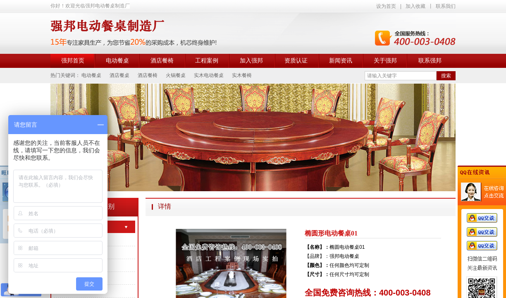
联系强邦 (430, 61)
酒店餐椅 (162, 61)
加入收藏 (415, 6)
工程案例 (206, 61)
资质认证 (296, 61)
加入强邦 (251, 61)
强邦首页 (72, 61)
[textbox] (401, 75)
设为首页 (386, 6)
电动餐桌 (117, 61)
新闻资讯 (340, 61)
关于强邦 (385, 61)
